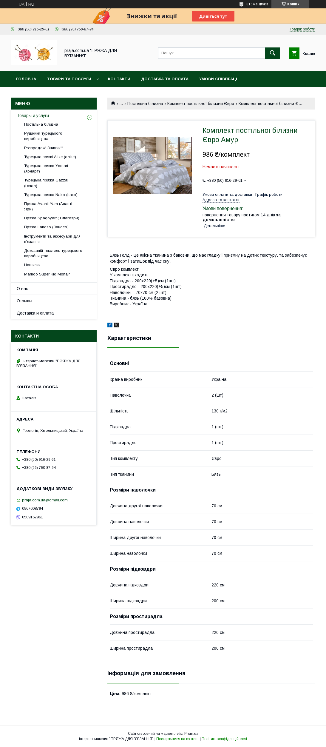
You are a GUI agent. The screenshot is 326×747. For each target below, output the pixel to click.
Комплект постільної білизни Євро (200, 103)
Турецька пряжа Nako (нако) (51, 194)
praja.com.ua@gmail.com (45, 500)
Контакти (119, 79)
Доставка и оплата (35, 313)
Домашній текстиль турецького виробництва (53, 253)
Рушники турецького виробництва (43, 136)
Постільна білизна (145, 103)
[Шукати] (272, 53)
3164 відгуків (257, 4)
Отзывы (24, 300)
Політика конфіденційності (224, 739)
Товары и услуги (33, 115)
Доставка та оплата (165, 79)
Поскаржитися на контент (177, 739)
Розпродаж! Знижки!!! (43, 148)
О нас (22, 288)
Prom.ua (191, 733)
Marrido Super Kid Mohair (47, 274)
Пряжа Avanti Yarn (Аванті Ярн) (48, 206)
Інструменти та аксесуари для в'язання (52, 239)
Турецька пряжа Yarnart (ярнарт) (46, 168)
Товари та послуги (69, 79)
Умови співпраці (218, 79)
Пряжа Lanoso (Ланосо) (46, 227)
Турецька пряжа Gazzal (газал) (46, 183)
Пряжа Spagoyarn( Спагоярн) (51, 218)
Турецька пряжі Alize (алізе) (50, 157)
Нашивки (32, 265)
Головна (26, 79)
